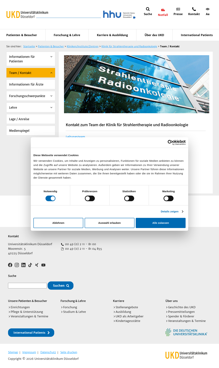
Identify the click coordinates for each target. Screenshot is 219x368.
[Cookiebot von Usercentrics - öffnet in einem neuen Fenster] (170, 142)
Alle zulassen (160, 222)
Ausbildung (123, 312)
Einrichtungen (20, 307)
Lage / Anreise (19, 119)
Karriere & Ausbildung (112, 35)
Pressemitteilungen (181, 312)
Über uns (171, 301)
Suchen (59, 286)
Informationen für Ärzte (26, 84)
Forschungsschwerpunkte (27, 96)
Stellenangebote (127, 307)
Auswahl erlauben (109, 222)
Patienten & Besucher (21, 35)
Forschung (70, 307)
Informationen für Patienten (22, 59)
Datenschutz (48, 352)
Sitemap (13, 352)
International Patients (197, 35)
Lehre (13, 108)
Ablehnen (58, 222)
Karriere (118, 301)
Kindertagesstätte (128, 321)
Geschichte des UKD (182, 307)
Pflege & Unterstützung (27, 312)
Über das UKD (154, 35)
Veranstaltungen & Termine (29, 316)
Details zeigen (169, 211)
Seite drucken (68, 352)
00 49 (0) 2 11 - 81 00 (80, 244)
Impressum (29, 352)
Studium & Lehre (74, 312)
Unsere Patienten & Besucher (27, 301)
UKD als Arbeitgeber (129, 316)
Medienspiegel (19, 131)
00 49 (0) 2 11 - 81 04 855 (83, 248)
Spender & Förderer (181, 316)
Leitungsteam (75, 137)
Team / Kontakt (20, 73)
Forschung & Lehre (67, 35)
